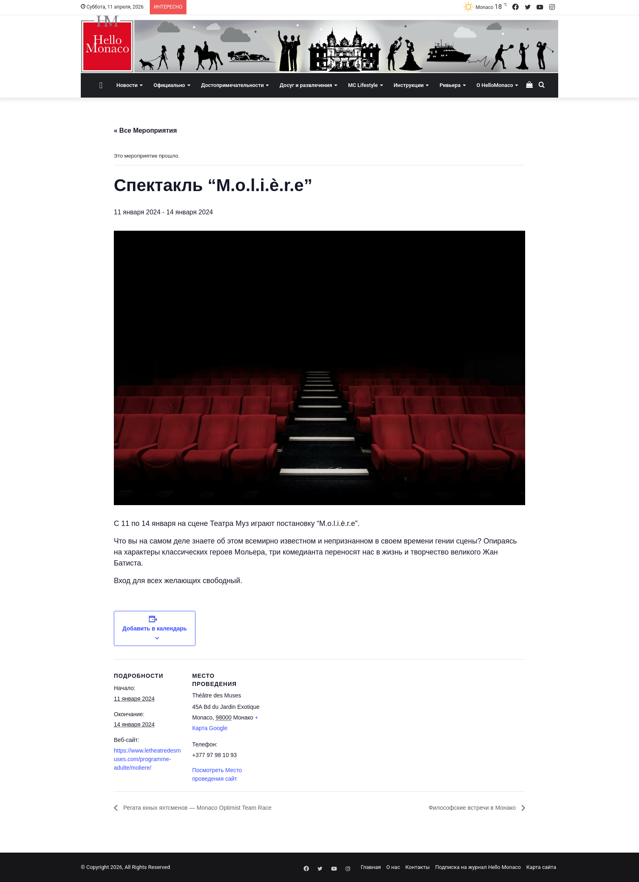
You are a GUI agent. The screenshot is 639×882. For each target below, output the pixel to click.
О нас (393, 867)
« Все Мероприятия (145, 130)
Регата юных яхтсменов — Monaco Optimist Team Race (205, 807)
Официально (169, 85)
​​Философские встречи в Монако (467, 807)
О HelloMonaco (495, 85)
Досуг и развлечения (306, 85)
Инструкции (409, 85)
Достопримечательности (232, 85)
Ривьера (450, 85)
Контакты (417, 867)
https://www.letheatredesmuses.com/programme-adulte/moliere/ (147, 759)
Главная (371, 867)
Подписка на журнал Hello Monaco (478, 867)
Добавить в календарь (154, 628)
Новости (127, 85)
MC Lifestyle (363, 85)
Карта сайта (541, 867)
